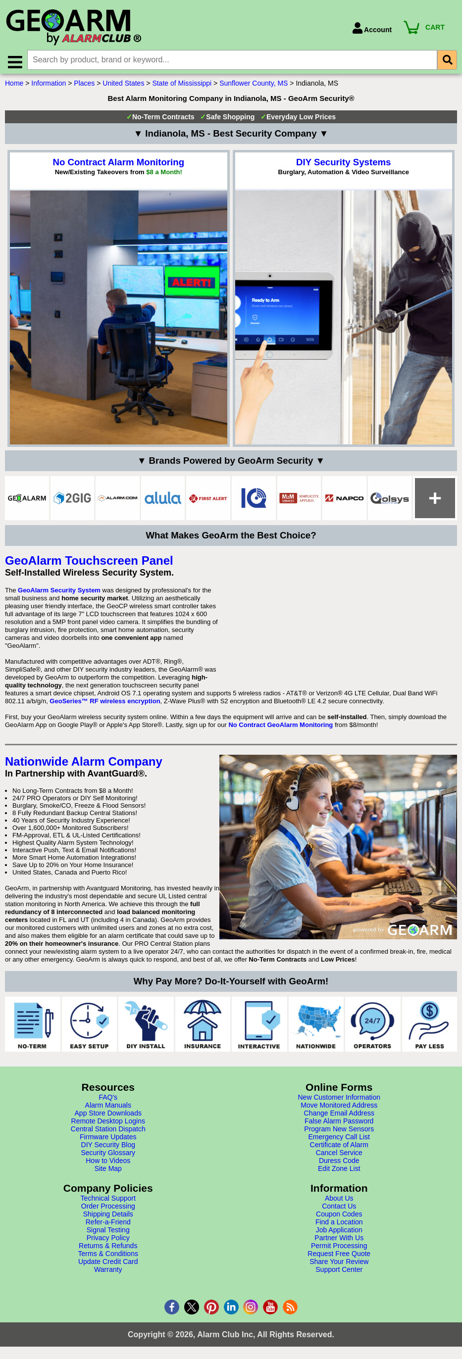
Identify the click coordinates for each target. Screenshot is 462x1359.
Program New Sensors (339, 1131)
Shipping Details (108, 1216)
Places (84, 86)
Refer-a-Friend (108, 1224)
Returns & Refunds (108, 1248)
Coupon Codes (339, 1216)
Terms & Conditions (108, 1256)
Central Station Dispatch (108, 1131)
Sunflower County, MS (253, 86)
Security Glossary (108, 1155)
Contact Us (339, 1209)
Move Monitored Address (339, 1108)
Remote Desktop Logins (108, 1123)
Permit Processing (339, 1248)
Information (48, 86)
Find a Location (339, 1224)
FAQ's (108, 1100)
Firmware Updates (108, 1139)
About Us (339, 1201)
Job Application (339, 1232)
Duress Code (339, 1163)
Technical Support (108, 1201)
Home (14, 86)
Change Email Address (339, 1115)
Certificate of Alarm (339, 1147)
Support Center (338, 1272)
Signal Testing (108, 1232)
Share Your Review (338, 1264)
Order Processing (108, 1209)
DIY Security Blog (108, 1147)
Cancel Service (339, 1155)
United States (123, 86)
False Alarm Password (339, 1123)
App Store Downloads (108, 1115)
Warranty (108, 1272)
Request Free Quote (339, 1256)
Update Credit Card (108, 1264)
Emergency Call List (339, 1139)
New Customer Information (339, 1100)
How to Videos (108, 1163)
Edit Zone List (339, 1171)
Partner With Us (338, 1240)
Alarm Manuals (108, 1108)
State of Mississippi (181, 86)
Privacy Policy (108, 1240)
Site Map (108, 1171)
